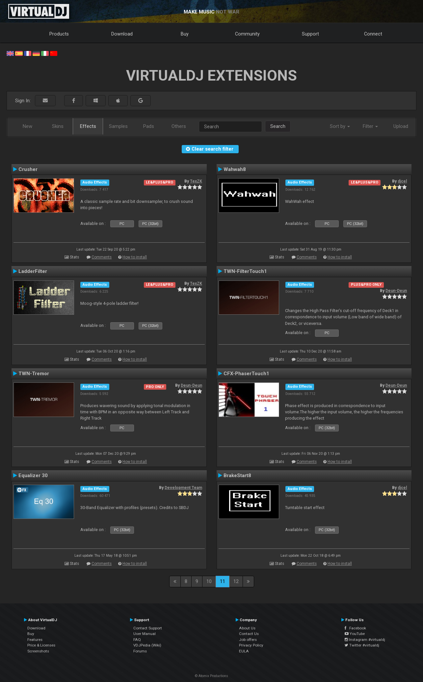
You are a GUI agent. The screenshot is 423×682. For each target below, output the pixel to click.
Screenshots (38, 651)
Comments (102, 257)
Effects (88, 126)
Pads (148, 126)
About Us (247, 628)
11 (222, 581)
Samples (118, 126)
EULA (244, 651)
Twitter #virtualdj (362, 645)
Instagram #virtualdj (365, 639)
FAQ (137, 639)
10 (209, 581)
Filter (370, 126)
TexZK (196, 181)
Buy (185, 34)
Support (310, 34)
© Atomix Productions (211, 676)
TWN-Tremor (33, 374)
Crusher (28, 169)
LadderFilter (32, 271)
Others (179, 126)
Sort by (340, 126)
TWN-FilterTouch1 (245, 271)
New (27, 126)
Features (34, 639)
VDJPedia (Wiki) (147, 645)
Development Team (183, 487)
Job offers (248, 639)
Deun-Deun (396, 290)
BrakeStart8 (237, 475)
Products (59, 34)
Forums (140, 651)
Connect (373, 34)
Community (247, 34)
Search (277, 126)
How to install (134, 257)
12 (236, 581)
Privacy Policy (251, 645)
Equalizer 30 (33, 475)
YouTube (355, 633)
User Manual (144, 633)
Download (122, 34)
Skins (58, 126)
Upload (400, 126)
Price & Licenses (41, 645)
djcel (402, 181)
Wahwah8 (235, 169)
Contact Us (249, 633)
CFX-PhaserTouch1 (246, 374)
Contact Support (147, 628)
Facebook (355, 628)
